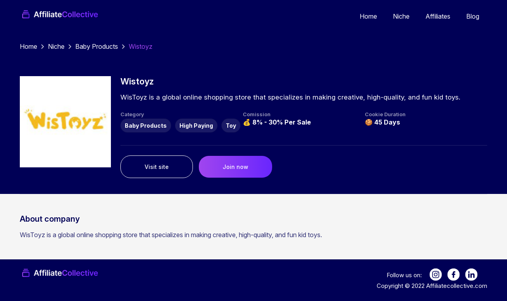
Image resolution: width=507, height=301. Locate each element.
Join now (235, 166)
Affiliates (437, 16)
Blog (472, 16)
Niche (401, 16)
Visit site (157, 166)
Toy (231, 125)
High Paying (196, 125)
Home (368, 16)
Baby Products (96, 46)
